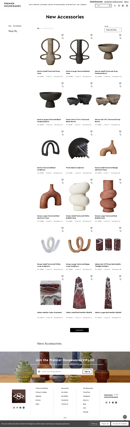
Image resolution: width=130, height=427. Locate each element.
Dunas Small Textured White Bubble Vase (77, 217)
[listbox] (113, 30)
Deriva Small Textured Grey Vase (48, 72)
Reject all (105, 424)
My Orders (64, 393)
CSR (84, 408)
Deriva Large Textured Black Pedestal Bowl (49, 120)
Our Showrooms (88, 389)
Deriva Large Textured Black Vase (78, 72)
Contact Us (64, 404)
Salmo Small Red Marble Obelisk (79, 312)
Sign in (126, 1)
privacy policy (77, 377)
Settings (94, 424)
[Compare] (115, 5)
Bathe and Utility (71, 4)
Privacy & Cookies (41, 393)
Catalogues (86, 396)
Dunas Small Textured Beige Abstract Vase (106, 169)
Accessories (43, 4)
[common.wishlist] (119, 5)
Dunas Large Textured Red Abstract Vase (48, 217)
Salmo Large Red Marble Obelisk (108, 312)
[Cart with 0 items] (127, 5)
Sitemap (85, 412)
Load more (79, 330)
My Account (65, 389)
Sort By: (106, 26)
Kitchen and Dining (59, 4)
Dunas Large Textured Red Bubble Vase (106, 217)
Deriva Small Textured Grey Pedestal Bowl (106, 72)
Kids (78, 4)
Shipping (38, 396)
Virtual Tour (86, 393)
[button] (20, 31)
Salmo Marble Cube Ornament (49, 312)
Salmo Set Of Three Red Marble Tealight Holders (108, 265)
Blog (84, 404)
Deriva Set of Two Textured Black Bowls (77, 120)
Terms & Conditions (42, 389)
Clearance (83, 4)
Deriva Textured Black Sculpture (46, 169)
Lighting (50, 4)
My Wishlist (64, 396)
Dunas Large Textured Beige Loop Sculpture (78, 265)
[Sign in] (123, 5)
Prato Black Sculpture (75, 168)
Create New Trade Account (113, 1)
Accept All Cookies (120, 424)
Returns (38, 400)
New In (31, 4)
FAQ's (37, 404)
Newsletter (65, 400)
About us (86, 400)
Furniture (36, 4)
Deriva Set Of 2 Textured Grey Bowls (107, 120)
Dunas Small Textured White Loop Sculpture (49, 265)
